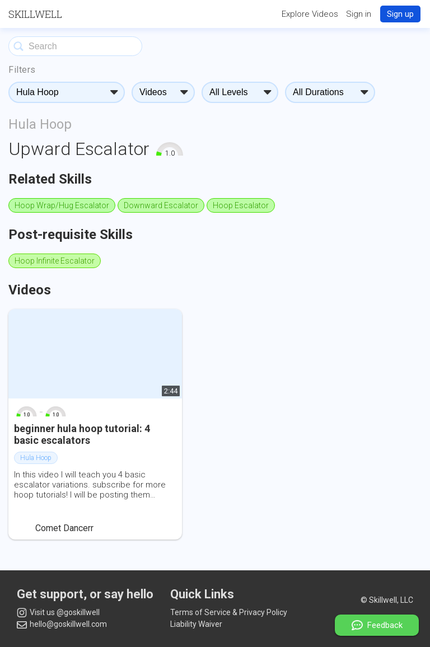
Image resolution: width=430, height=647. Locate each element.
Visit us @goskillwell (58, 613)
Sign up (400, 14)
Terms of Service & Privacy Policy (228, 612)
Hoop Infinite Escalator (55, 260)
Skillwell (35, 14)
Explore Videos (310, 14)
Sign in (358, 14)
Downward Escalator (161, 205)
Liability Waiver (196, 624)
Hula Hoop (40, 124)
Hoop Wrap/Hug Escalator (62, 205)
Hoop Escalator (241, 205)
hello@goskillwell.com (62, 624)
